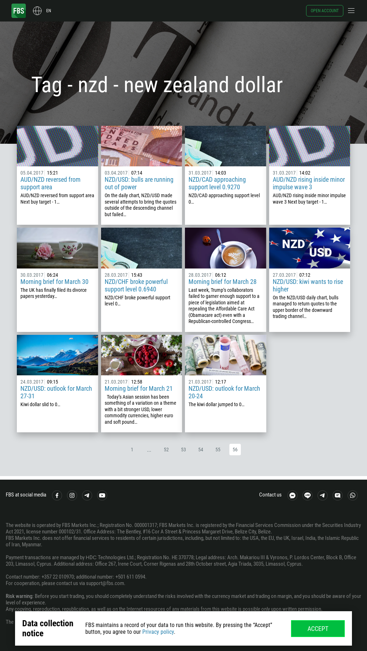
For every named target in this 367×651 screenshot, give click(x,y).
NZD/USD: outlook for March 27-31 (56, 392)
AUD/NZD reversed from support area (50, 183)
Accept (318, 628)
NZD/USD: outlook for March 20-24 (224, 392)
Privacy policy (158, 631)
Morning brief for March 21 (139, 388)
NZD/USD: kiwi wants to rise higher (308, 285)
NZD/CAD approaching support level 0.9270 (217, 183)
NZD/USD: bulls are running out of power (139, 183)
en (48, 10)
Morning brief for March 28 (223, 281)
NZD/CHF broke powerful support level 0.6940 (136, 285)
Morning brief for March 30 (54, 281)
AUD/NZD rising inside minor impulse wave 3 (309, 183)
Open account (325, 10)
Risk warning (19, 596)
